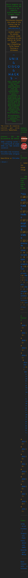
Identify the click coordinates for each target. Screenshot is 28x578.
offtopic (23, 307)
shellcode (24, 244)
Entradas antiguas (12, 154)
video (23, 236)
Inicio (3, 154)
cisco (23, 250)
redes (23, 216)
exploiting (23, 226)
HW (26, 275)
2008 (24, 486)
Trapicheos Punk (23, 535)
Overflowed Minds (24, 552)
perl (22, 284)
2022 (24, 325)
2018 (24, 355)
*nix (23, 193)
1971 (24, 509)
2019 (24, 348)
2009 (24, 479)
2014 (24, 441)
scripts (24, 255)
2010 (24, 471)
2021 (24, 333)
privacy (23, 273)
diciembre (25, 364)
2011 (24, 464)
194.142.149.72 (14, 28)
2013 (24, 449)
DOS (23, 259)
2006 (24, 501)
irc (26, 280)
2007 (24, 494)
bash (22, 269)
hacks (23, 207)
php (25, 287)
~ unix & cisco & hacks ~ (14, 66)
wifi (26, 302)
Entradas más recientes (10, 152)
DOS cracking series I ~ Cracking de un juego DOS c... (25, 403)
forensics (24, 300)
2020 (24, 340)
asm (23, 199)
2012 (24, 456)
